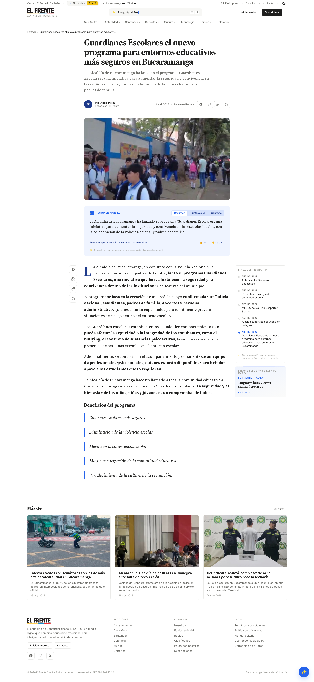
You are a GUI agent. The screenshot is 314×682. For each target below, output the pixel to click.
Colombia (224, 25)
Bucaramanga (123, 628)
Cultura (169, 25)
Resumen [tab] (179, 216)
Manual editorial (245, 638)
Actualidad (112, 25)
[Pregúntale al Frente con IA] (155, 14)
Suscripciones (183, 654)
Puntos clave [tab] (198, 216)
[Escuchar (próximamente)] (226, 107)
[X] (50, 659)
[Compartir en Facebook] (200, 107)
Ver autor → (280, 512)
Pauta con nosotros (186, 649)
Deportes (152, 25)
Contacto (62, 648)
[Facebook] (31, 659)
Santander (132, 25)
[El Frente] (50, 13)
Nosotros (180, 628)
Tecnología (187, 25)
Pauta (270, 3)
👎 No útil (217, 245)
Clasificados (253, 3)
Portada (31, 35)
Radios (178, 638)
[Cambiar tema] (284, 3)
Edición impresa (229, 3)
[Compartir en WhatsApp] (209, 107)
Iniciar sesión (249, 13)
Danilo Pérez (107, 106)
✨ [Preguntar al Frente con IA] (304, 672)
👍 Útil (203, 245)
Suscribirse (272, 13)
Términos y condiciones (250, 628)
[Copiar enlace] (217, 107)
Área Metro (91, 25)
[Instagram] (40, 659)
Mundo (118, 649)
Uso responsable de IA (249, 644)
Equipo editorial (184, 633)
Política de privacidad (248, 633)
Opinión (205, 25)
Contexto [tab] (216, 216)
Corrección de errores (249, 649)
